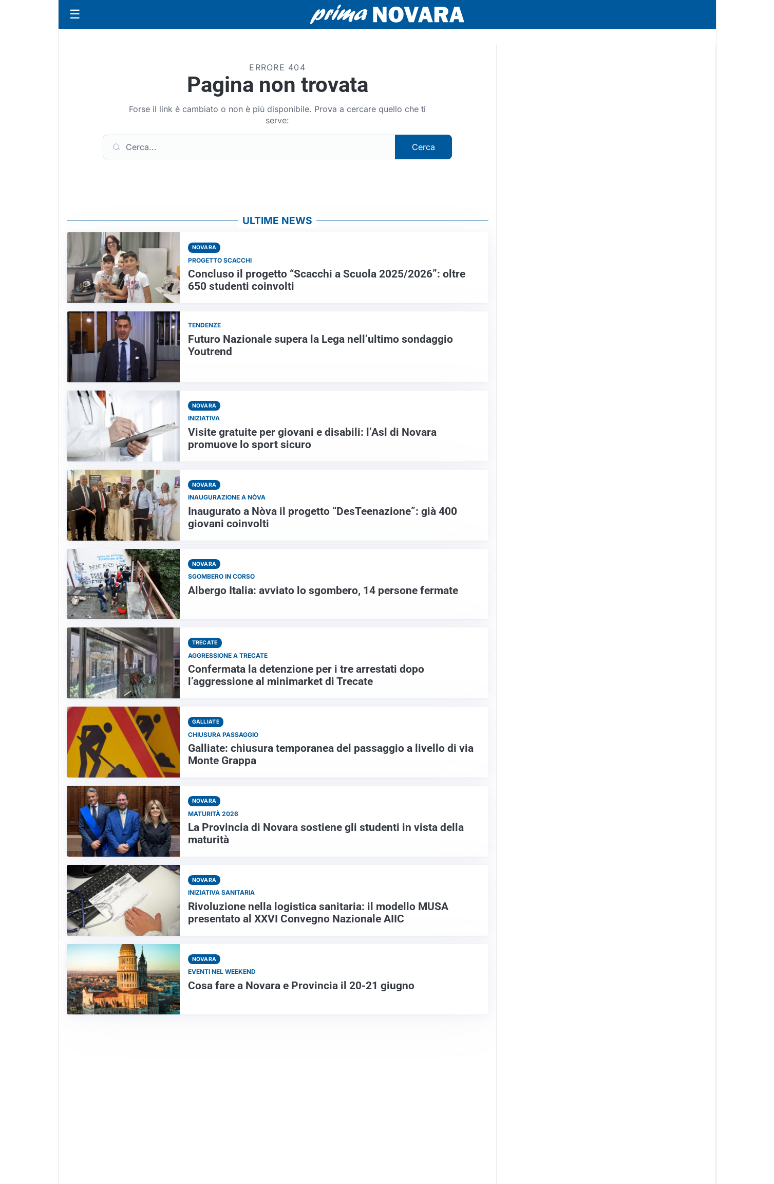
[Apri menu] (75, 14)
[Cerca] (249, 147)
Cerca (423, 147)
